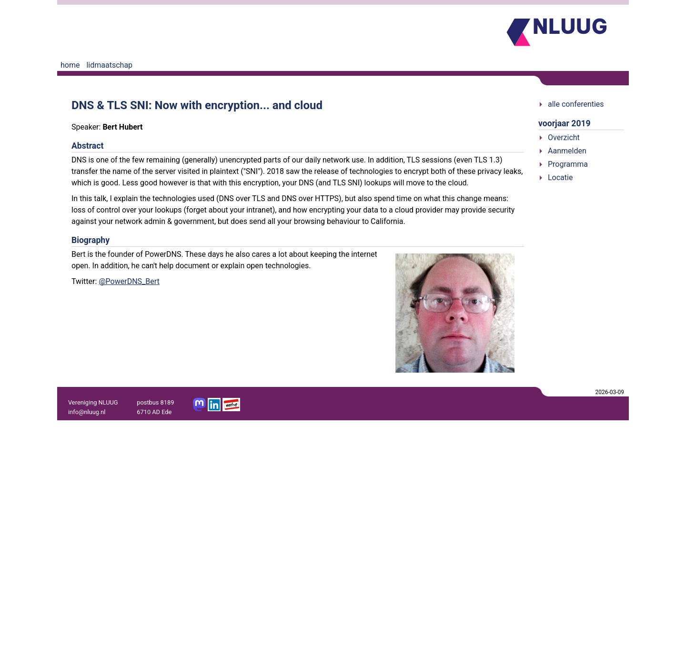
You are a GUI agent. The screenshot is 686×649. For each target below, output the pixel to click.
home (70, 65)
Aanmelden (567, 150)
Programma (568, 164)
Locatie (560, 177)
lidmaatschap (109, 65)
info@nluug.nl (86, 412)
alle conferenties (576, 104)
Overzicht (564, 137)
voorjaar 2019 (564, 123)
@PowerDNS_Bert (129, 281)
